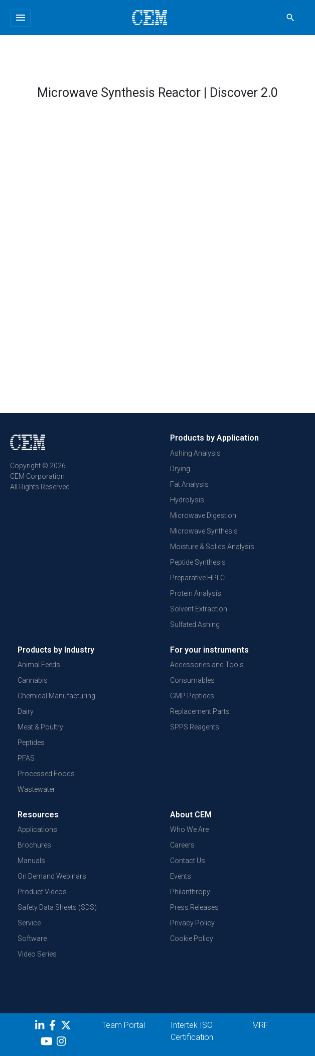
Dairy (26, 711)
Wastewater (36, 789)
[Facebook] (55, 1027)
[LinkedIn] (41, 1027)
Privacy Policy (192, 923)
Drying (180, 469)
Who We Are (189, 829)
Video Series (37, 954)
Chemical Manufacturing (56, 696)
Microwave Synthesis (204, 531)
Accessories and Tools (207, 665)
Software (32, 938)
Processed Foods (46, 774)
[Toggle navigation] (20, 18)
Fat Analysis (189, 484)
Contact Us (187, 861)
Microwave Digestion (203, 515)
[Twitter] (67, 1027)
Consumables (192, 680)
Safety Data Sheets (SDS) (57, 907)
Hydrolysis (187, 500)
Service (29, 923)
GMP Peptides (192, 696)
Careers (182, 845)
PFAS (26, 758)
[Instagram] (62, 1043)
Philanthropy (190, 892)
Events (180, 876)
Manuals (31, 861)
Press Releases (194, 907)
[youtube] (48, 1043)
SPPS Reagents (194, 727)
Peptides (31, 742)
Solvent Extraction (198, 609)
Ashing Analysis (195, 453)
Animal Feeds (39, 665)
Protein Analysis (195, 593)
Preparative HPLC (197, 578)
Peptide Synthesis (198, 562)
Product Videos (42, 892)
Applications (37, 829)
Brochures (34, 845)
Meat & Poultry (40, 727)
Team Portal (123, 1025)
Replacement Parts (200, 711)
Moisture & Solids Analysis (212, 547)
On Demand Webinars (52, 876)
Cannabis (33, 680)
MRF (260, 1025)
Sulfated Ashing (195, 624)
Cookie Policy (191, 938)
